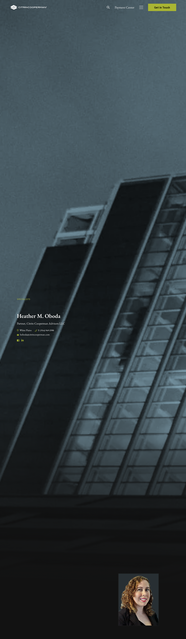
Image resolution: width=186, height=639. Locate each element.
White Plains (26, 330)
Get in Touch (162, 7)
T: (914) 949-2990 (46, 330)
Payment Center (124, 7)
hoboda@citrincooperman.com (35, 334)
